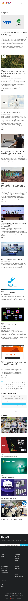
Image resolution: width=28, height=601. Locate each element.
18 (12, 384)
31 (14, 386)
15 (6, 384)
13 (1, 384)
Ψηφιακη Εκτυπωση (5, 568)
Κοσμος (2, 31)
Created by (10, 598)
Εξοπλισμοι (17, 566)
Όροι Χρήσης (20, 595)
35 (22, 386)
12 (24, 382)
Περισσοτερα (3, 90)
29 (10, 386)
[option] (14, 22)
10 (20, 382)
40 (8, 388)
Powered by (18, 598)
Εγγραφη (14, 403)
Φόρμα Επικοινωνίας (8, 595)
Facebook (3, 582)
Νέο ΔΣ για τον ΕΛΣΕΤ (8, 293)
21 (18, 384)
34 (20, 386)
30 (12, 386)
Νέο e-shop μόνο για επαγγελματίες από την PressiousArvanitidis (13, 363)
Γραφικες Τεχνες (4, 570)
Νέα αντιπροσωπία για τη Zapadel (11, 259)
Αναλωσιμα (17, 558)
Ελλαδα (2, 183)
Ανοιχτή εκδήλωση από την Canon (9, 456)
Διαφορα (16, 560)
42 (12, 388)
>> (14, 388)
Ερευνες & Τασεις (4, 566)
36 (24, 386)
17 (10, 384)
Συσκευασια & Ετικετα (5, 572)
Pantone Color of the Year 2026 (10, 112)
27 (6, 386)
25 (1, 386)
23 (22, 384)
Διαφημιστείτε (15, 595)
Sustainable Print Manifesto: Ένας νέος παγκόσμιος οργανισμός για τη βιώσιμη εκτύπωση (13, 73)
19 (14, 384)
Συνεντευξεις (17, 568)
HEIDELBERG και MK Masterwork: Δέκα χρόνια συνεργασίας (13, 224)
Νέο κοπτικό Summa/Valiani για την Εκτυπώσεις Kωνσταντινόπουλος (12, 152)
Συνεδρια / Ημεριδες (19, 576)
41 (10, 388)
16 (8, 384)
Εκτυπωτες (17, 556)
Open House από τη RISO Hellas (8, 498)
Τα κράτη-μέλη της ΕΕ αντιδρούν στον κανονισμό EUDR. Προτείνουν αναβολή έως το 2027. (13, 186)
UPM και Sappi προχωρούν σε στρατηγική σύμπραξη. (14, 33)
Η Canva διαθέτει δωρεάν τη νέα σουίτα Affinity (13, 325)
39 (6, 388)
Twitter (2, 584)
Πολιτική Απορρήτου (13, 596)
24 (24, 384)
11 (22, 382)
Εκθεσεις (16, 574)
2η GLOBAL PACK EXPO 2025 (7, 477)
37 (1, 388)
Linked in (2, 586)
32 (16, 386)
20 (16, 384)
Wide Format (17, 554)
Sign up (23, 545)
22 (20, 384)
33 (18, 386)
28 (8, 386)
